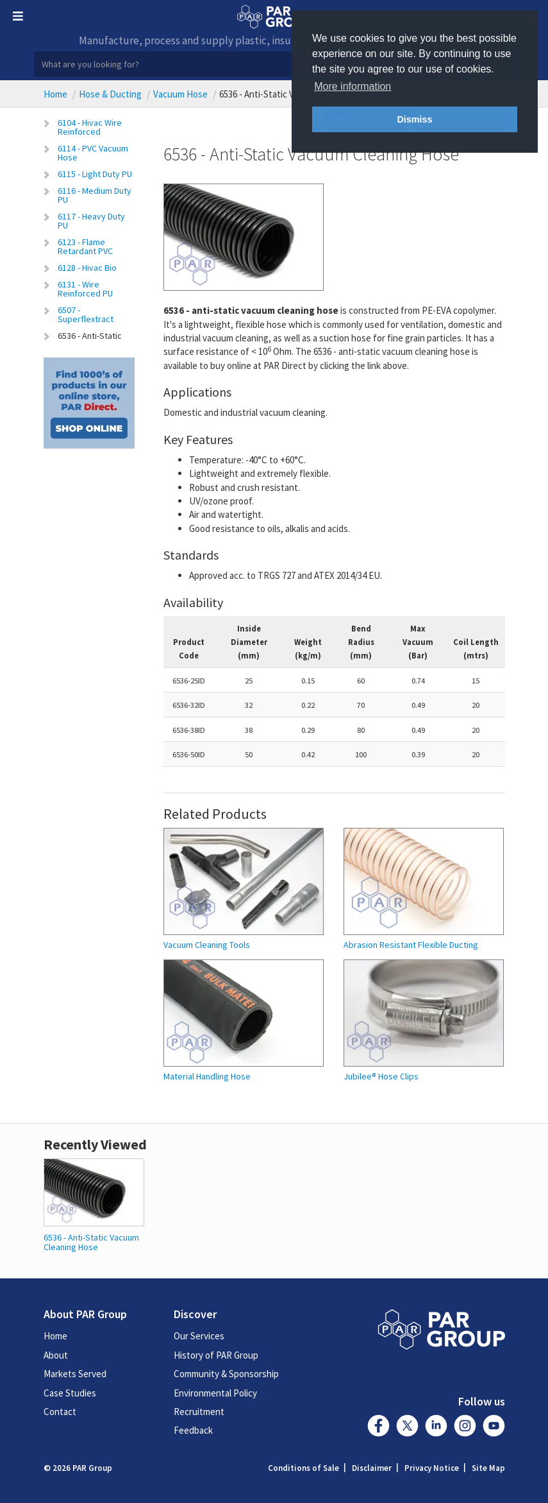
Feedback (193, 1430)
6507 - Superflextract (85, 314)
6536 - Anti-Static (90, 335)
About (56, 1355)
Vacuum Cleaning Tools (206, 945)
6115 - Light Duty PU (95, 174)
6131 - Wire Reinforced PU (85, 289)
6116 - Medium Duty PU (94, 195)
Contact (60, 1411)
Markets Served (75, 1374)
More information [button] (352, 86)
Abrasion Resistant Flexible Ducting (411, 945)
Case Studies (70, 1393)
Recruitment (199, 1411)
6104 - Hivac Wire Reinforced (90, 127)
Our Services (199, 1336)
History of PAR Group (216, 1355)
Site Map (488, 1468)
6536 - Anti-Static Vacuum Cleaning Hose (91, 1242)
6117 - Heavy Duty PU (91, 220)
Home (55, 94)
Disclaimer (372, 1468)
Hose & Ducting (110, 94)
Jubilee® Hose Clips (381, 1076)
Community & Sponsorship (226, 1374)
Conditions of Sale (303, 1468)
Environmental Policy (215, 1393)
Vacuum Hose (180, 94)
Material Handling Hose (207, 1076)
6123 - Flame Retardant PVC (85, 246)
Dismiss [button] (414, 119)
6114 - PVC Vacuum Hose (93, 152)
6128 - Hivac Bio (87, 267)
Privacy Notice (431, 1468)
